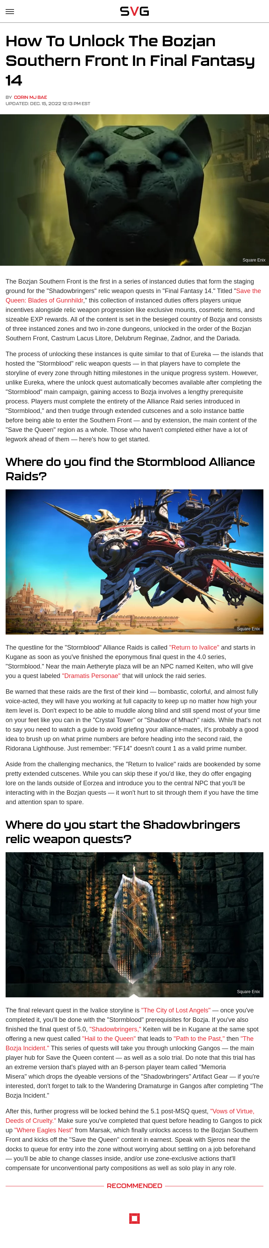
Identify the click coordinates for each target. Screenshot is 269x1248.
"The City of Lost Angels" (176, 1010)
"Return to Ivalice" (194, 647)
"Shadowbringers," (115, 1029)
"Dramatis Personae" (91, 675)
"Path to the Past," (199, 1038)
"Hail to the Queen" (109, 1038)
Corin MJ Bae (30, 97)
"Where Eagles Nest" (43, 1130)
